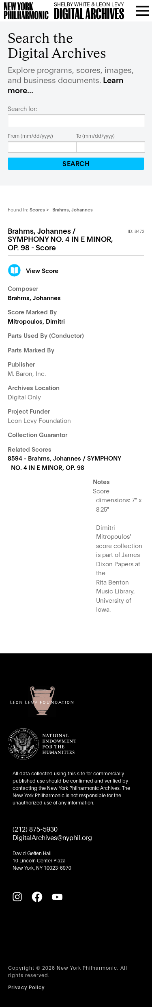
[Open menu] (142, 10)
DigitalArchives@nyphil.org (52, 837)
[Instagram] (17, 896)
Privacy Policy (26, 987)
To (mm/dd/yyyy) (95, 135)
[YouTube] (57, 896)
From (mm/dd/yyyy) (30, 135)
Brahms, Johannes (34, 297)
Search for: (22, 108)
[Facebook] (36, 896)
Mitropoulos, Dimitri (36, 321)
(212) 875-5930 (35, 828)
